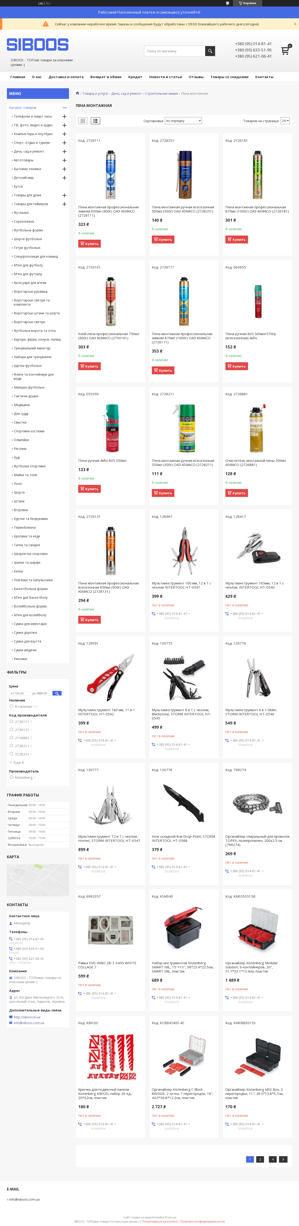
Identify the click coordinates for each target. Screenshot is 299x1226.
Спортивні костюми (29, 431)
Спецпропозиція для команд (36, 256)
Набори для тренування (32, 357)
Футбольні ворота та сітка (35, 330)
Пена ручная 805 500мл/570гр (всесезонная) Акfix (250, 336)
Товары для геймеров (31, 204)
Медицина (22, 405)
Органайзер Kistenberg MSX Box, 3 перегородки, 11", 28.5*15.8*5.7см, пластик (254, 1093)
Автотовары (23, 160)
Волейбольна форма (30, 606)
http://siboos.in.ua (27, 1017)
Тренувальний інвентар (32, 348)
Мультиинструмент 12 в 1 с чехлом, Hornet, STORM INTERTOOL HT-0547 (109, 838)
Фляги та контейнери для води (34, 376)
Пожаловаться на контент (160, 1221)
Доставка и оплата (66, 76)
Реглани (20, 448)
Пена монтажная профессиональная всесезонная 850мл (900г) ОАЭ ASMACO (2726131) (108, 587)
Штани (19, 501)
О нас (37, 76)
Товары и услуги (95, 93)
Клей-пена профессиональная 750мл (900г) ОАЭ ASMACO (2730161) (108, 336)
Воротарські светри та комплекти (32, 302)
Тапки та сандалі (27, 545)
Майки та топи (25, 475)
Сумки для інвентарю (30, 624)
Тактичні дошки (26, 396)
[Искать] (210, 51)
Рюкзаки (20, 659)
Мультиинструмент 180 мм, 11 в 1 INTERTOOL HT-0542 (106, 712)
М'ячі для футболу (28, 265)
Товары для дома (27, 195)
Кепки (18, 571)
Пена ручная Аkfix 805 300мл (102, 460)
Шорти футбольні (28, 239)
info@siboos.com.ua (29, 1023)
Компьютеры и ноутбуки (33, 134)
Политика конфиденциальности (203, 1221)
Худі (17, 457)
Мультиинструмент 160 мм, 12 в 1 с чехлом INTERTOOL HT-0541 (181, 585)
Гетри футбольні (27, 247)
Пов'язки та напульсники (33, 580)
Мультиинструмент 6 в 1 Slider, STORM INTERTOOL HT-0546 (251, 712)
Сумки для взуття (27, 641)
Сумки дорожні (25, 632)
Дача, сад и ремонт (126, 93)
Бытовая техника (27, 169)
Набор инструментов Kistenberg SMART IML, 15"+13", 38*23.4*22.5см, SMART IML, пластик (182, 967)
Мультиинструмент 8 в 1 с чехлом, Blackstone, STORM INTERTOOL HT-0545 (181, 714)
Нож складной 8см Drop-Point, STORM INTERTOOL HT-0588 (183, 838)
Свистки (20, 422)
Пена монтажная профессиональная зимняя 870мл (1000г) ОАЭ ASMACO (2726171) (182, 338)
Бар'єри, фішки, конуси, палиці (37, 339)
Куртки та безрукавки (31, 518)
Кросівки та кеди (27, 536)
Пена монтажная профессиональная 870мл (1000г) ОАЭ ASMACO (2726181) (257, 209)
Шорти (19, 492)
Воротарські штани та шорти (37, 313)
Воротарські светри (29, 322)
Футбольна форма (28, 230)
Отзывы (196, 76)
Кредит (135, 76)
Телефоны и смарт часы (33, 116)
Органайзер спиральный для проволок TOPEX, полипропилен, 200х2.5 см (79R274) (257, 840)
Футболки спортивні (30, 466)
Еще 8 (19, 762)
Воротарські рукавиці (30, 291)
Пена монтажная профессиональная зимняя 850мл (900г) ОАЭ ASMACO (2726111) (108, 211)
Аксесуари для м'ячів (30, 282)
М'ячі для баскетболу (31, 597)
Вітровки (21, 510)
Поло (18, 483)
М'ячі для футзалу (28, 274)
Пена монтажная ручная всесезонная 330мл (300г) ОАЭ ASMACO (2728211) (183, 462)
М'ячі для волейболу (30, 615)
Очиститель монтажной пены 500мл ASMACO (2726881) (255, 462)
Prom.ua (170, 1217)
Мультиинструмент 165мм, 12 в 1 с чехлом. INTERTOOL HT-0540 (254, 585)
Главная (17, 76)
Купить (91, 243)
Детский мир (24, 177)
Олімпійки (21, 440)
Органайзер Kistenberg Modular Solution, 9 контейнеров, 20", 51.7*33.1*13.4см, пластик (251, 967)
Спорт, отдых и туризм (32, 142)
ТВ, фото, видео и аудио (33, 125)
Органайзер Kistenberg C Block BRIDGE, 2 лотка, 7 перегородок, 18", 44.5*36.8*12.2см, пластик (182, 1093)
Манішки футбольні (29, 387)
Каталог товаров (22, 107)
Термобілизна (25, 527)
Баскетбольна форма (31, 588)
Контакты (264, 76)
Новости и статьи (165, 76)
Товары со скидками (229, 76)
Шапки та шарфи (27, 562)
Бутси (18, 186)
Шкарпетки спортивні (31, 553)
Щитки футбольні (28, 365)
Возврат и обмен (105, 76)
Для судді (21, 413)
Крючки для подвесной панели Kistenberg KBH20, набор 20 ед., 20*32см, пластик (105, 1093)
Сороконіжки (24, 221)
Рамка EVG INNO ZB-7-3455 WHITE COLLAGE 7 (107, 965)
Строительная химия (161, 93)
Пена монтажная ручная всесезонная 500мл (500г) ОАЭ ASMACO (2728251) (183, 209)
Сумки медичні (25, 650)
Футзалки (21, 212)
